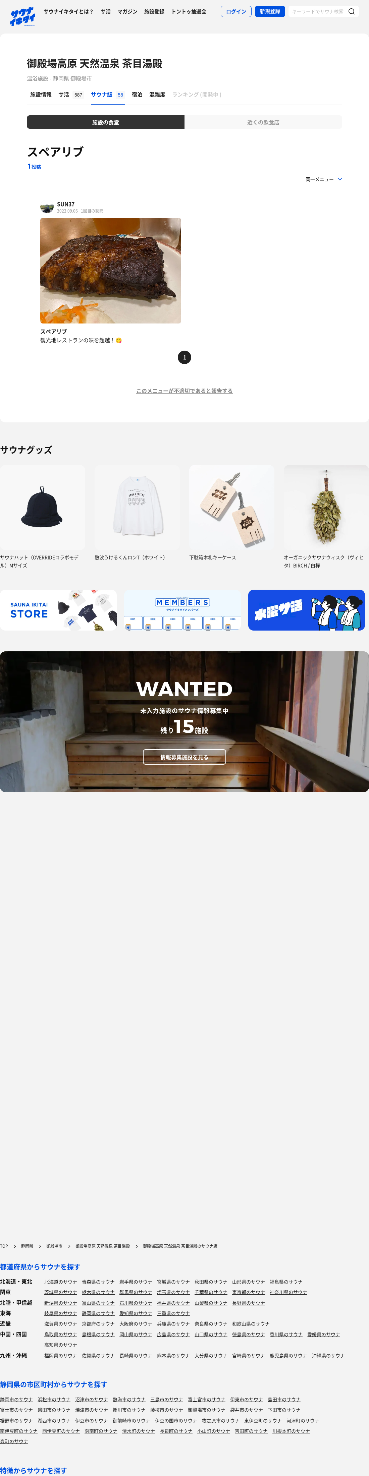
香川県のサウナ (286, 1334)
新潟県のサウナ (60, 1302)
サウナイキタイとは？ (69, 11)
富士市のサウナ (16, 1409)
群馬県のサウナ (135, 1292)
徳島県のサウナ (248, 1334)
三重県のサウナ (173, 1313)
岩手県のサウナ (135, 1281)
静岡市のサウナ (16, 1399)
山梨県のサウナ (211, 1302)
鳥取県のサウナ (60, 1334)
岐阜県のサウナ (60, 1313)
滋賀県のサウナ (60, 1323)
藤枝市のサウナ (166, 1409)
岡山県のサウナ (135, 1334)
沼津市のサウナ (91, 1399)
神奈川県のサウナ (288, 1292)
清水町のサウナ (138, 1430)
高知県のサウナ (60, 1344)
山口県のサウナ (211, 1334)
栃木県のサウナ (98, 1292)
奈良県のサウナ (211, 1323)
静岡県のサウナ (98, 1313)
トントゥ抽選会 (188, 11)
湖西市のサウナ (54, 1420)
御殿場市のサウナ (206, 1409)
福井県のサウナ (173, 1302)
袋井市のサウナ (246, 1409)
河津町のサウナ (302, 1420)
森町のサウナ (14, 1441)
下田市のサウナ (284, 1409)
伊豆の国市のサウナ (176, 1420)
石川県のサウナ (135, 1302)
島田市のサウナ (284, 1399)
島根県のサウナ (98, 1334)
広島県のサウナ (173, 1334)
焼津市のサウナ (91, 1409)
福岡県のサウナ (60, 1355)
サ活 (106, 11)
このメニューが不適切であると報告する (184, 391)
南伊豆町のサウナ (19, 1430)
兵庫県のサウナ (173, 1323)
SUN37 (65, 204)
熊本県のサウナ (173, 1355)
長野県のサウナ (248, 1302)
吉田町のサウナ (251, 1430)
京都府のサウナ (98, 1323)
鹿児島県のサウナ (288, 1355)
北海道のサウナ (60, 1281)
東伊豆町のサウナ (263, 1420)
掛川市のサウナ (129, 1409)
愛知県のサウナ (135, 1313)
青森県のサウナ (98, 1281)
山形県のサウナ (248, 1281)
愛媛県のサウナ (323, 1334)
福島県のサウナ (286, 1281)
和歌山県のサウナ (251, 1323)
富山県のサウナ (98, 1302)
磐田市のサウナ (54, 1409)
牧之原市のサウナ (221, 1420)
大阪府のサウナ (135, 1323)
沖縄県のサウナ (328, 1355)
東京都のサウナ (248, 1292)
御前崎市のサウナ (131, 1420)
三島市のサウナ (166, 1399)
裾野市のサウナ (16, 1420)
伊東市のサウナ (246, 1399)
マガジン (127, 11)
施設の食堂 (105, 122)
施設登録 (154, 11)
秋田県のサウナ (211, 1281)
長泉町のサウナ (176, 1430)
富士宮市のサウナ (206, 1399)
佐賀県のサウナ (98, 1355)
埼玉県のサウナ (173, 1292)
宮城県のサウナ (173, 1281)
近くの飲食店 (263, 122)
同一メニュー (320, 179)
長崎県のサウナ (135, 1355)
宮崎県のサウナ (248, 1355)
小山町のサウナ (213, 1430)
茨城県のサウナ (60, 1292)
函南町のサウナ (101, 1430)
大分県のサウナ (211, 1355)
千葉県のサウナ (211, 1292)
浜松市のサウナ (54, 1399)
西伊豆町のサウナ (61, 1430)
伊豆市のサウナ (91, 1420)
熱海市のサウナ (129, 1399)
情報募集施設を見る (184, 757)
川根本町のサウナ (291, 1430)
